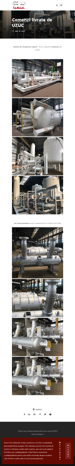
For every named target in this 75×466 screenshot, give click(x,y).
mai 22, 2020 (20, 31)
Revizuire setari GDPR (48, 431)
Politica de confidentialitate (28, 431)
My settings (60, 451)
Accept (68, 451)
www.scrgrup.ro (37, 434)
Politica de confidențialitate (16, 452)
